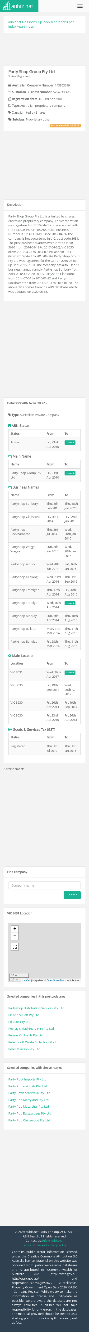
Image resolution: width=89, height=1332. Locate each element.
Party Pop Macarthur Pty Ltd (28, 1106)
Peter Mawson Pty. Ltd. (24, 1049)
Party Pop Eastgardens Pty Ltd (29, 1113)
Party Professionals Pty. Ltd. (28, 1086)
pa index (60, 22)
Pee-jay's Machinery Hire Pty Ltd (31, 1028)
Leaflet (26, 980)
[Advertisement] (45, 49)
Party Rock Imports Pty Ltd (27, 1079)
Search (72, 895)
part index (26, 26)
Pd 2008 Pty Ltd (19, 1021)
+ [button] (14, 929)
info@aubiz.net (53, 1240)
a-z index (30, 22)
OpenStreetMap (56, 980)
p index (45, 22)
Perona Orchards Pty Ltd (25, 1035)
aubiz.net (14, 22)
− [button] (14, 936)
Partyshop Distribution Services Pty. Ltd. (36, 1008)
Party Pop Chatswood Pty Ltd (29, 1120)
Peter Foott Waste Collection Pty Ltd (34, 1042)
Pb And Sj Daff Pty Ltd (23, 1015)
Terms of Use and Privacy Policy (44, 1245)
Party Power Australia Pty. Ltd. (29, 1093)
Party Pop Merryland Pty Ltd (28, 1100)
